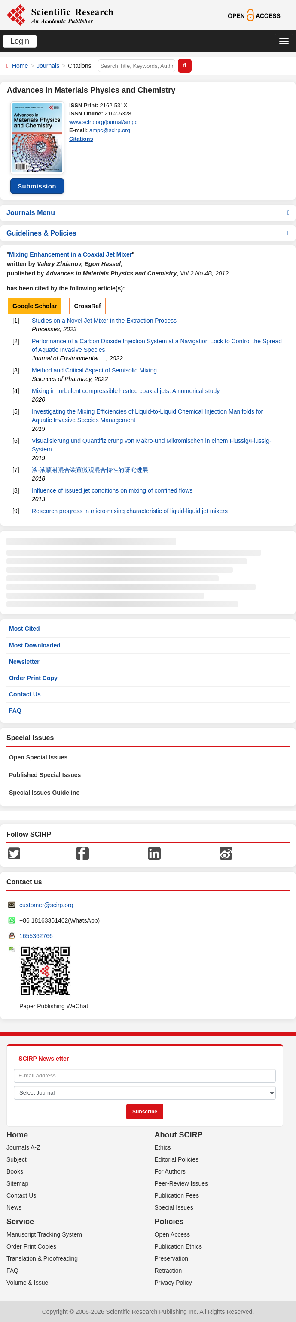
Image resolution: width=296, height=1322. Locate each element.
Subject (16, 1159)
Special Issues (174, 1207)
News (13, 1207)
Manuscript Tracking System (44, 1234)
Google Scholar (34, 306)
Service (20, 1221)
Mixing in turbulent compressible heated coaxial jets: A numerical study (126, 390)
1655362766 (36, 935)
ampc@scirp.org (109, 130)
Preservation (172, 1258)
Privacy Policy (173, 1282)
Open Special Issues (38, 757)
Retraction (168, 1270)
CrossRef (87, 306)
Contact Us (25, 694)
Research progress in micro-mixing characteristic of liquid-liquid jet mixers (130, 511)
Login (19, 41)
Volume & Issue (27, 1282)
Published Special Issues (45, 774)
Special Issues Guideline (44, 792)
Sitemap (17, 1183)
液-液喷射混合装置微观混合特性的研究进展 (90, 469)
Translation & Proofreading (42, 1258)
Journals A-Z (23, 1147)
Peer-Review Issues (181, 1183)
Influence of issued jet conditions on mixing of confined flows (112, 490)
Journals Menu (148, 212)
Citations (81, 139)
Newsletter (24, 661)
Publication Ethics (178, 1246)
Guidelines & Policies (148, 233)
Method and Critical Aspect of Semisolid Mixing (94, 370)
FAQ (15, 710)
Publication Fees (177, 1195)
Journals (48, 65)
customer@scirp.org (46, 905)
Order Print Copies (31, 1246)
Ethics (163, 1147)
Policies (169, 1221)
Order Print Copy (33, 678)
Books (14, 1171)
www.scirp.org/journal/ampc (103, 122)
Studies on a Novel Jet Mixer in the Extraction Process (104, 320)
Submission (37, 186)
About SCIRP (179, 1135)
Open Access (172, 1234)
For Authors (170, 1171)
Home (20, 65)
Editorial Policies (177, 1159)
